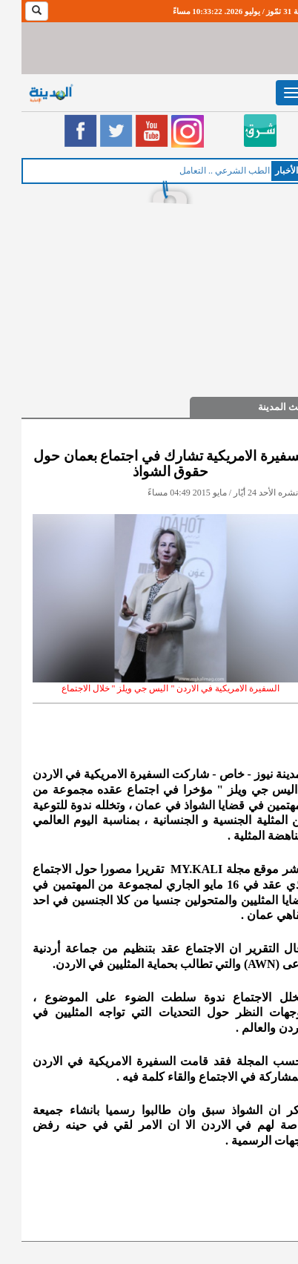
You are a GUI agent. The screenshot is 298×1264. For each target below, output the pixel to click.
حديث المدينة (263, 406)
